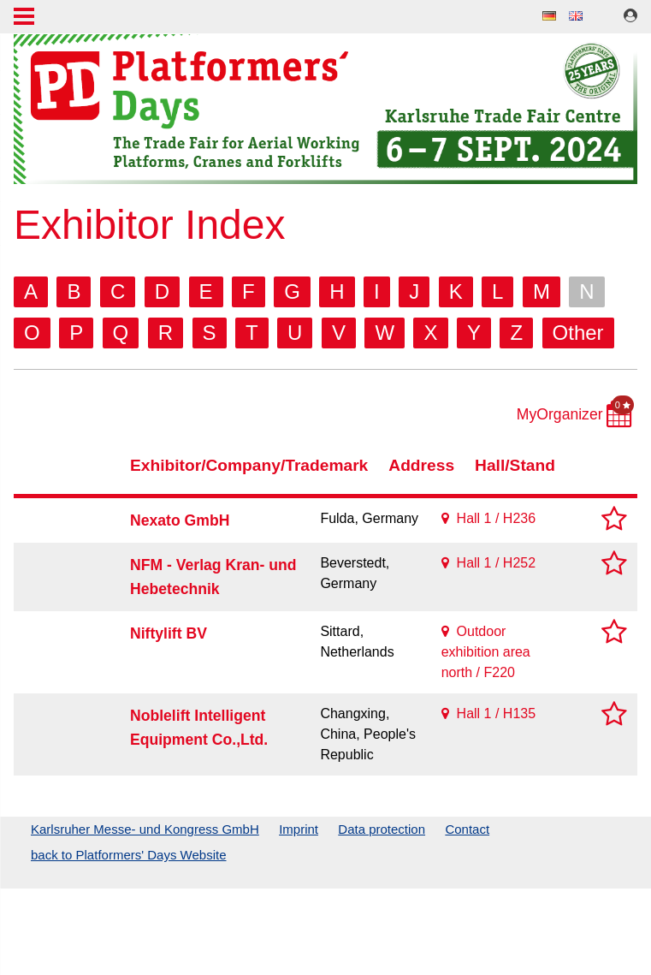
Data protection (381, 829)
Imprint (298, 829)
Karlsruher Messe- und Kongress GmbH (145, 829)
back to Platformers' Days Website (129, 854)
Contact (467, 829)
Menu (24, 18)
